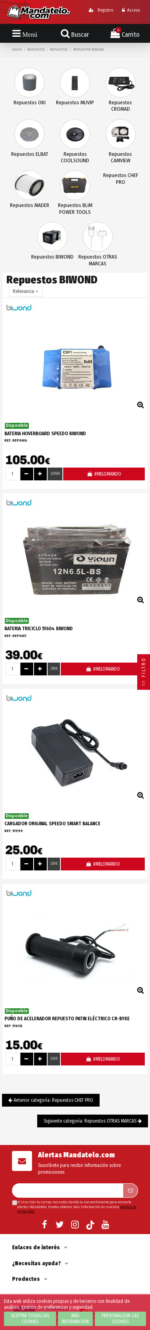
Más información (75, 1318)
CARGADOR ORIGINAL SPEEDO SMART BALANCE (52, 823)
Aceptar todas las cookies (30, 1318)
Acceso (131, 10)
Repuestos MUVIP (75, 103)
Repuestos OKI (30, 103)
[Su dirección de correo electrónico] (67, 1190)
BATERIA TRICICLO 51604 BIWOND (38, 628)
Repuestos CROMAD (120, 106)
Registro (101, 10)
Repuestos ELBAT (29, 154)
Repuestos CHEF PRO (120, 178)
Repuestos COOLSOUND (75, 157)
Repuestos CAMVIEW (120, 157)
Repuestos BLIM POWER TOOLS (75, 208)
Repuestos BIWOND (52, 257)
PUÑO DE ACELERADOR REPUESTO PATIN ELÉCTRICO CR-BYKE (67, 1018)
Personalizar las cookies (120, 1318)
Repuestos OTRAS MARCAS (97, 260)
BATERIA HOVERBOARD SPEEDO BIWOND (45, 433)
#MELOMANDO (104, 474)
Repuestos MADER (29, 205)
